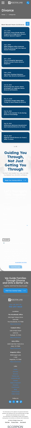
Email (5, 219)
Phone (5, 214)
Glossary (15, 385)
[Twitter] (13, 401)
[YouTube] (17, 401)
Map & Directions (15, 324)
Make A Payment (15, 382)
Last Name (6, 209)
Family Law (15, 376)
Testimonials (15, 391)
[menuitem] (7, 422)
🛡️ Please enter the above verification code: (15, 243)
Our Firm (15, 371)
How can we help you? (10, 229)
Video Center (15, 394)
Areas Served (15, 378)
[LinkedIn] (10, 401)
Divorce (15, 374)
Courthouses (15, 387)
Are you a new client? (9, 224)
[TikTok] (21, 401)
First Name (6, 204)
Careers (15, 380)
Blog (15, 389)
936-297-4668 (15, 306)
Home (15, 369)
